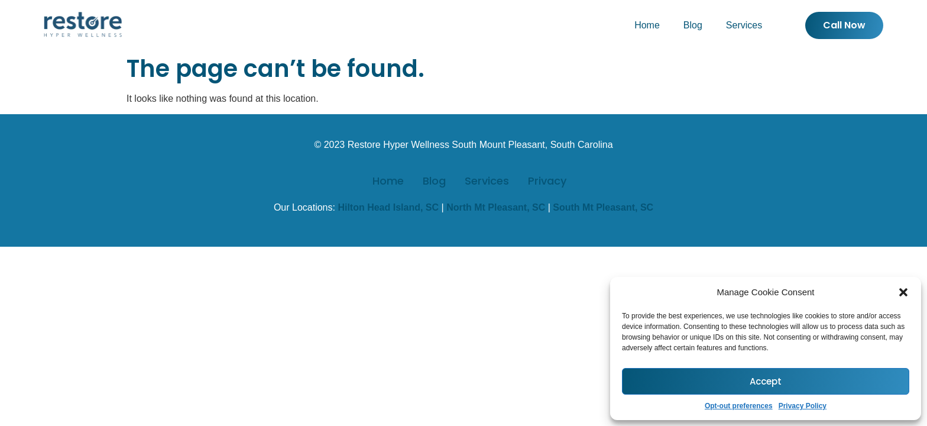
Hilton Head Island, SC (388, 207)
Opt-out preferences (739, 406)
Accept (766, 381)
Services (744, 25)
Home (647, 25)
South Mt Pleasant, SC (603, 207)
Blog (692, 25)
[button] (903, 292)
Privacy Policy (802, 406)
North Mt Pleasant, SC (495, 207)
